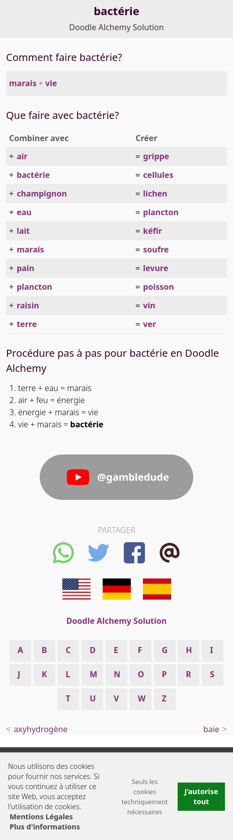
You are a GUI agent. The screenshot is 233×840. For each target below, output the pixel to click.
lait (23, 230)
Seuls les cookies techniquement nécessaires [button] (145, 796)
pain (25, 268)
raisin (28, 305)
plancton (160, 212)
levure (155, 268)
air (22, 156)
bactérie (33, 174)
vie (51, 83)
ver (149, 324)
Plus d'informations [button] (45, 826)
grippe (156, 156)
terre (27, 324)
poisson (158, 286)
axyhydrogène (40, 729)
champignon (42, 193)
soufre (156, 249)
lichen (155, 193)
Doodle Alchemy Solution (116, 27)
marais (22, 83)
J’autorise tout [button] (201, 796)
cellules (158, 174)
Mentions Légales (41, 816)
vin (149, 305)
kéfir (152, 230)
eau (24, 212)
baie (211, 729)
